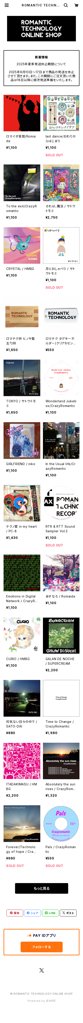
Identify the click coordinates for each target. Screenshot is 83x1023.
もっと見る (42, 888)
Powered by (41, 1000)
